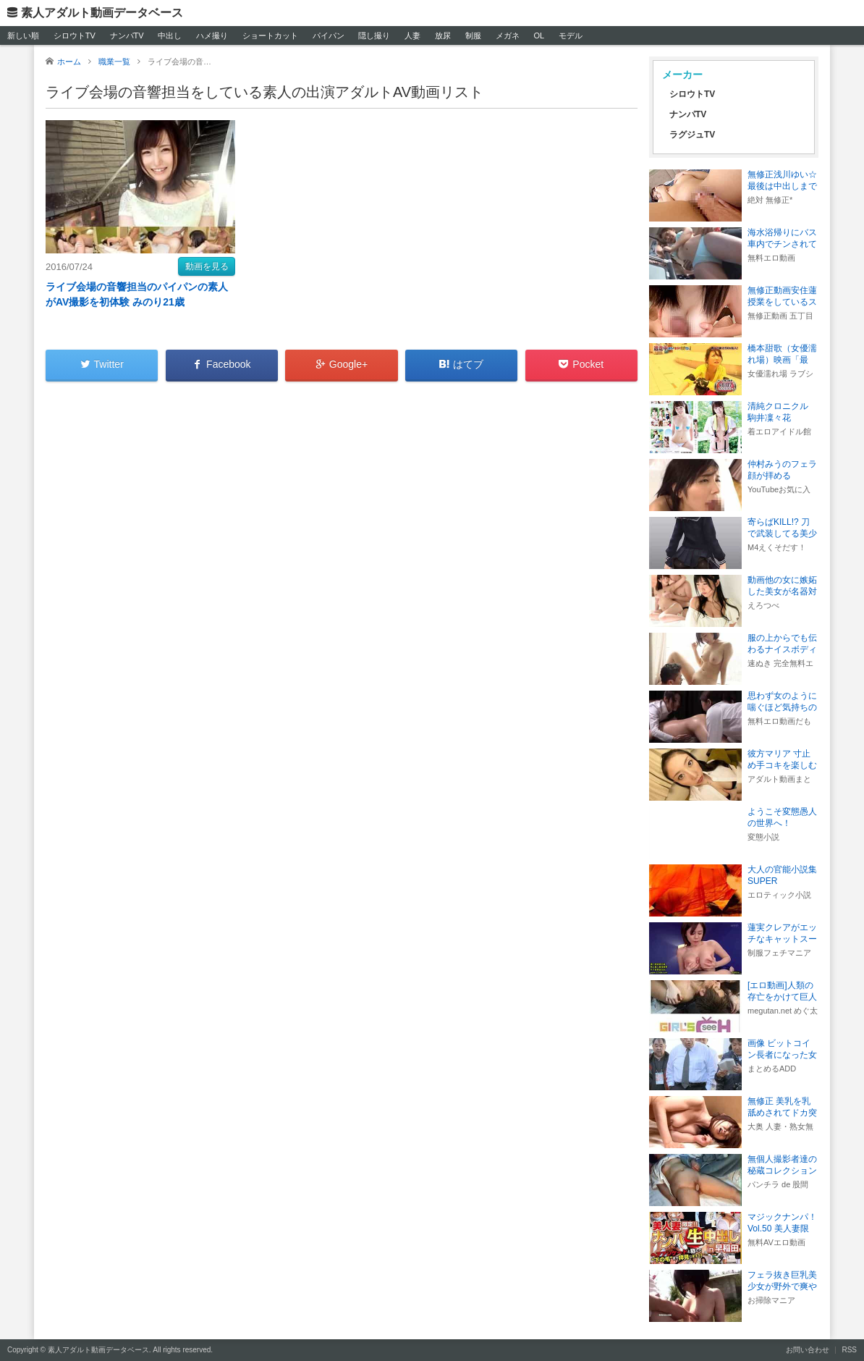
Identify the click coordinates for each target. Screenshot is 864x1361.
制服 (473, 35)
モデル (571, 35)
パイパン (328, 35)
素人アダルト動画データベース (102, 13)
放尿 (443, 35)
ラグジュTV (692, 135)
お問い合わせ (807, 1350)
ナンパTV (127, 35)
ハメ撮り (212, 35)
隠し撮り (374, 35)
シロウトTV (75, 35)
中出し (170, 35)
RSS (849, 1350)
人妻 (412, 35)
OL (538, 35)
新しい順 (23, 35)
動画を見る (207, 266)
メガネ (508, 35)
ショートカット (270, 35)
